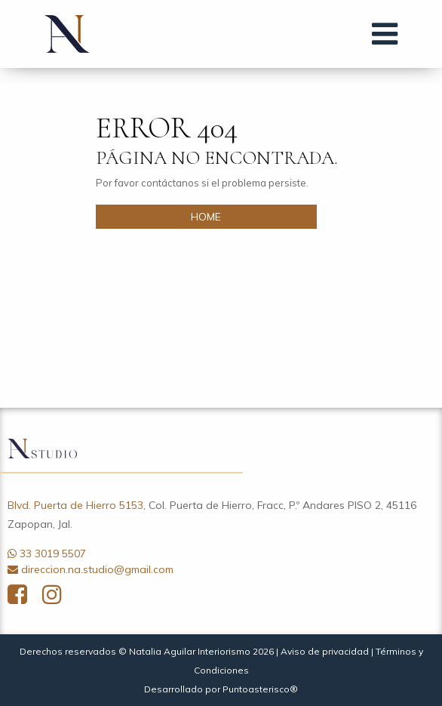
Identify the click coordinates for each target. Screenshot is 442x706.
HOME (206, 217)
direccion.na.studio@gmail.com (97, 569)
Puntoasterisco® (260, 689)
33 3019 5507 (53, 553)
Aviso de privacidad (325, 651)
